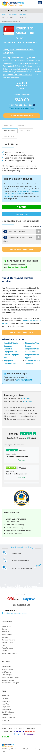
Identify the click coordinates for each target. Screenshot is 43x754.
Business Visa (21, 125)
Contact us (5, 651)
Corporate (30, 729)
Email (24, 11)
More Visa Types (9, 131)
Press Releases (7, 648)
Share (5, 737)
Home (4, 14)
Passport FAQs (7, 634)
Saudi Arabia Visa (8, 712)
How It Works (6, 626)
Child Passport (7, 675)
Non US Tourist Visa (17, 194)
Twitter (18, 734)
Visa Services (13, 14)
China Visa (5, 698)
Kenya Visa (6, 707)
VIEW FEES (21, 207)
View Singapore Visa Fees (21, 108)
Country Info (26, 131)
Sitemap (11, 729)
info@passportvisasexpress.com (14, 613)
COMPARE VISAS (21, 214)
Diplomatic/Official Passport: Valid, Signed (22, 238)
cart (11, 11)
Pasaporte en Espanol (9, 653)
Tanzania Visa (6, 715)
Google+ (30, 731)
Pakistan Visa (6, 709)
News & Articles (7, 643)
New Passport (6, 666)
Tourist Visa (7, 125)
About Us (5, 637)
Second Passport (8, 680)
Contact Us (7, 731)
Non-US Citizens (9, 136)
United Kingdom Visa (9, 717)
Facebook (19, 731)
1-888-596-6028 (9, 611)
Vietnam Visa (6, 720)
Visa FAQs (5, 632)
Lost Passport (6, 672)
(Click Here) (25, 399)
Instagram (29, 734)
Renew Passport (7, 669)
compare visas (9, 196)
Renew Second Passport (10, 683)
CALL (17, 11)
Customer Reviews (8, 640)
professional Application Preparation (17, 75)
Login (4, 11)
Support (4, 629)
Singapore (22, 14)
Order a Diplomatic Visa (22, 116)
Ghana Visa (6, 701)
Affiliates (20, 729)
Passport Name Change (10, 677)
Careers (4, 645)
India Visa (5, 704)
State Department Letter (22, 231)
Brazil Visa (5, 696)
